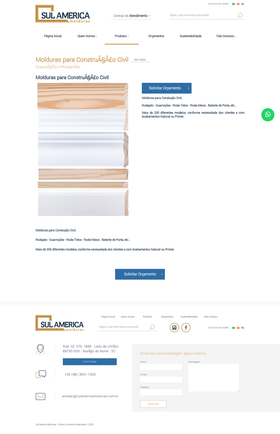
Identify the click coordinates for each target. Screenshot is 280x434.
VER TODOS (140, 60)
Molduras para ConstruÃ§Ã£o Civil (82, 59)
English (243, 4)
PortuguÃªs (233, 4)
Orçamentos (167, 316)
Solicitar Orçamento (165, 87)
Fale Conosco (211, 316)
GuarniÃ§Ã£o (48, 67)
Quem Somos (128, 316)
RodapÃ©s (71, 67)
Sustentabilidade (189, 316)
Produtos (147, 316)
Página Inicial (108, 316)
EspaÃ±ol (238, 4)
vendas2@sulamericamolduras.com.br (94, 396)
